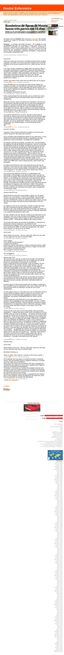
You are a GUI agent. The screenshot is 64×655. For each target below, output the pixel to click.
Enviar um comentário (11, 380)
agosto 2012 (59, 570)
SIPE (61, 429)
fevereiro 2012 (59, 562)
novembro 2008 (58, 510)
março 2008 (59, 500)
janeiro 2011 (59, 545)
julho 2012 (59, 569)
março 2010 (59, 531)
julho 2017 (59, 641)
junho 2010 (60, 535)
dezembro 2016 (58, 635)
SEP (61, 428)
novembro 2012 (58, 574)
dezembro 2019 (58, 651)
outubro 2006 (59, 477)
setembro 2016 (59, 631)
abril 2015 (60, 610)
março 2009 (59, 516)
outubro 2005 (59, 468)
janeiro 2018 (59, 646)
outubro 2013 (59, 589)
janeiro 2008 (59, 497)
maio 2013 (60, 582)
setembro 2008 (59, 508)
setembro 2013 (59, 587)
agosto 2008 (59, 506)
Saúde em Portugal (57, 433)
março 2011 (59, 547)
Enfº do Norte (14, 82)
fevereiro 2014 (59, 591)
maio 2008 (60, 502)
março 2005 (59, 465)
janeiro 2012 (59, 561)
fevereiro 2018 (59, 647)
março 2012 (59, 563)
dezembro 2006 (58, 480)
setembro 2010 (59, 539)
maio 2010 (60, 534)
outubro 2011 (59, 557)
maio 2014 (60, 595)
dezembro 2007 (58, 496)
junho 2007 (60, 488)
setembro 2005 (59, 466)
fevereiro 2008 (59, 498)
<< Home (6, 386)
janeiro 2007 (59, 481)
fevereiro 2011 (59, 546)
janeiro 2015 (59, 606)
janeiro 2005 (59, 462)
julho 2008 (59, 505)
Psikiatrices (59, 438)
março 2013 (59, 579)
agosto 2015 (59, 615)
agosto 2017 (59, 642)
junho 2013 (60, 583)
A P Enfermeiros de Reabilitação (53, 442)
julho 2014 (59, 598)
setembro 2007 (59, 492)
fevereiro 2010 (59, 530)
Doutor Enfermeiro (17, 8)
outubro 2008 (59, 509)
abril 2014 (60, 594)
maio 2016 (60, 627)
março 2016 (59, 625)
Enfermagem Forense (57, 437)
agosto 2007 (59, 490)
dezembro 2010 (58, 543)
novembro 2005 (58, 469)
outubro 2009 (59, 525)
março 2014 (59, 593)
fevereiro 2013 (59, 578)
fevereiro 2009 (59, 514)
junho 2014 (60, 597)
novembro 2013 (58, 590)
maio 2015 (60, 611)
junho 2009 (60, 520)
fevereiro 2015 (59, 607)
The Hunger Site (58, 424)
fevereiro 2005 (59, 464)
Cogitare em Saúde (57, 436)
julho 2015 (59, 614)
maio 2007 (60, 486)
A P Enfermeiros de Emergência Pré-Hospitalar (50, 441)
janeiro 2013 (59, 577)
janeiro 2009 (59, 513)
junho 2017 (60, 639)
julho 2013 (59, 585)
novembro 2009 (58, 526)
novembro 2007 (58, 494)
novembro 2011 (58, 558)
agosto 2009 (59, 522)
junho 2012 (60, 567)
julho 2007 (59, 489)
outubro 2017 (59, 645)
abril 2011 (60, 549)
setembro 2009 (59, 523)
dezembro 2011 (58, 559)
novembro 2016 (58, 634)
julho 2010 (59, 537)
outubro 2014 (59, 602)
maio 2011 (60, 550)
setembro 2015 (59, 617)
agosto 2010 (59, 538)
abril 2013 (60, 581)
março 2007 (59, 484)
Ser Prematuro (58, 440)
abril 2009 (60, 517)
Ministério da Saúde (57, 432)
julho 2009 (59, 521)
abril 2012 (60, 565)
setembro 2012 (59, 571)
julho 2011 (59, 553)
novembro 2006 (58, 478)
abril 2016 (60, 626)
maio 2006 (60, 472)
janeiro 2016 (59, 622)
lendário (34, 39)
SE (61, 430)
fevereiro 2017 (59, 637)
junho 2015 (60, 613)
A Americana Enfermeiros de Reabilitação (51, 444)
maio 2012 (60, 566)
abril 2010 (60, 533)
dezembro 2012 (58, 575)
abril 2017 (60, 638)
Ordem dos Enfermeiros (56, 426)
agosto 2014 (59, 599)
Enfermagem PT (58, 434)
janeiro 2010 (59, 529)
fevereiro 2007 (59, 482)
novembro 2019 (58, 650)
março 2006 (59, 470)
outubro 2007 (59, 493)
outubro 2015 (59, 618)
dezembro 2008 (58, 512)
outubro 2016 (59, 633)
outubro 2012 (59, 573)
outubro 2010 (59, 541)
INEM (61, 425)
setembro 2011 (59, 555)
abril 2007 (60, 485)
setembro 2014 (59, 601)
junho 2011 (60, 551)
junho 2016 (60, 629)
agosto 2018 (59, 649)
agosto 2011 (59, 554)
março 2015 (59, 609)
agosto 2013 (59, 586)
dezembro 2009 (58, 527)
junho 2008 (60, 504)
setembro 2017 (59, 643)
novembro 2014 (58, 603)
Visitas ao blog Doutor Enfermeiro (57, 20)
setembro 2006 (59, 476)
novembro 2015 (58, 619)
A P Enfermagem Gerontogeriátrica (53, 445)
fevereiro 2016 (59, 623)
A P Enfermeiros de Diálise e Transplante (52, 446)
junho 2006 (60, 473)
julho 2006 (59, 474)
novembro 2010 (58, 542)
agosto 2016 (59, 630)
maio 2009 (60, 518)
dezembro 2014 (58, 605)
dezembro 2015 (58, 621)
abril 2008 (60, 501)
